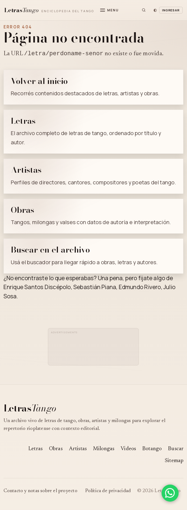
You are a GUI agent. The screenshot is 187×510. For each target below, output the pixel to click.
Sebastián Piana (94, 288)
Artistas (26, 170)
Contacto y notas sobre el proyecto (40, 491)
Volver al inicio (39, 82)
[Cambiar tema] (155, 10)
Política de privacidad (108, 491)
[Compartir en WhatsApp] (170, 493)
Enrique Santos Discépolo (37, 288)
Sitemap (174, 461)
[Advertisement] (94, 349)
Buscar (175, 449)
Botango (152, 449)
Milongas (103, 449)
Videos (128, 449)
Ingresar (171, 10)
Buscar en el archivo (50, 250)
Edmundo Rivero (140, 288)
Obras (22, 210)
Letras (23, 121)
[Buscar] (143, 10)
